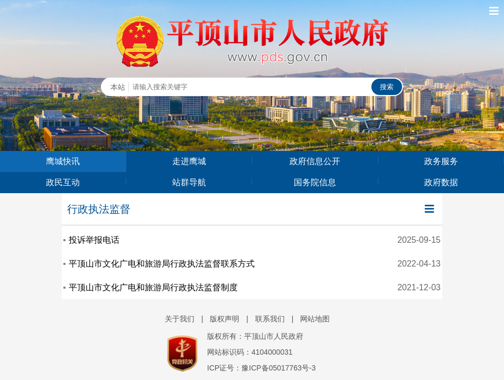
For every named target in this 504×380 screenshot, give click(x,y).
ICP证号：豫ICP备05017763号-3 (261, 368)
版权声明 (224, 319)
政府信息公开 (315, 161)
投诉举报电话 (94, 239)
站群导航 (189, 182)
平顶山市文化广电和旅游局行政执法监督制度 (153, 287)
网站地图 (315, 319)
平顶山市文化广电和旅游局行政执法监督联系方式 (162, 263)
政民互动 (63, 182)
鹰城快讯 (63, 161)
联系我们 (270, 319)
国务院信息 (315, 182)
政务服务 (441, 161)
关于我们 (179, 319)
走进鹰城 (189, 161)
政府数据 (441, 182)
